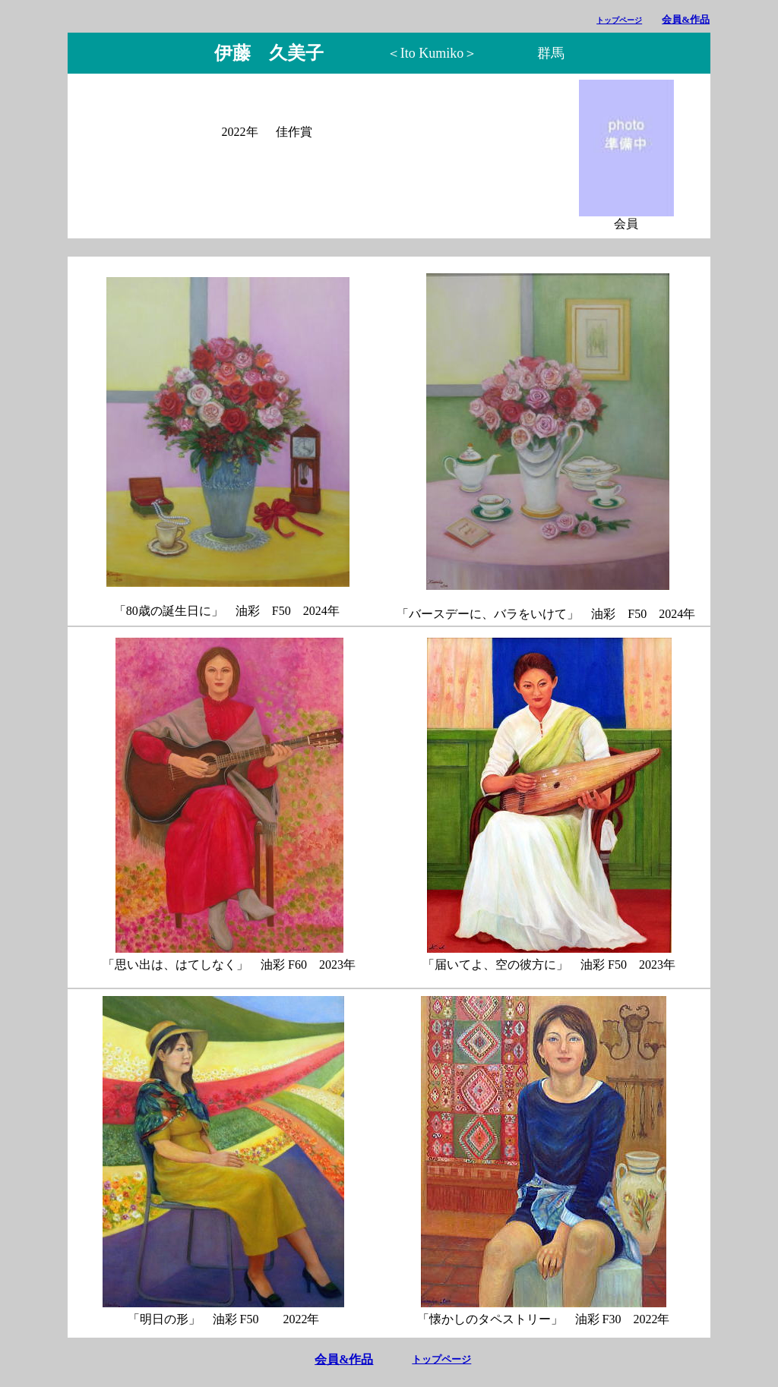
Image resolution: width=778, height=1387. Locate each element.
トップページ (619, 20)
